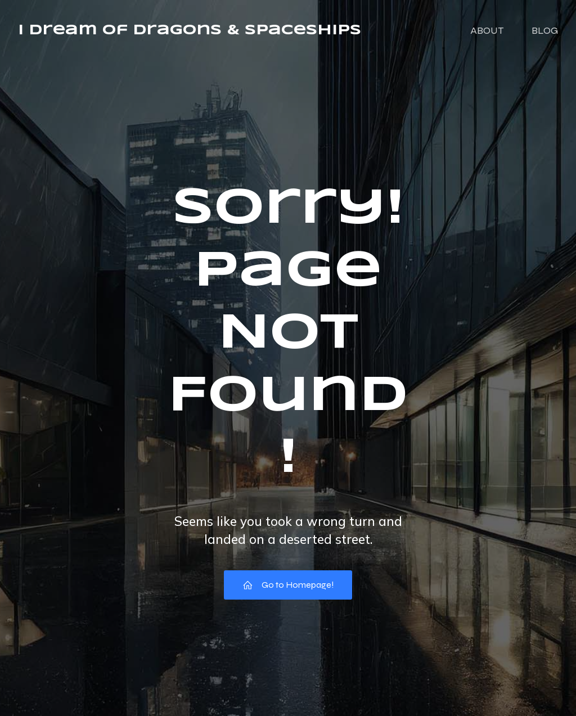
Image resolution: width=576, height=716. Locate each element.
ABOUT (486, 31)
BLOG (545, 31)
